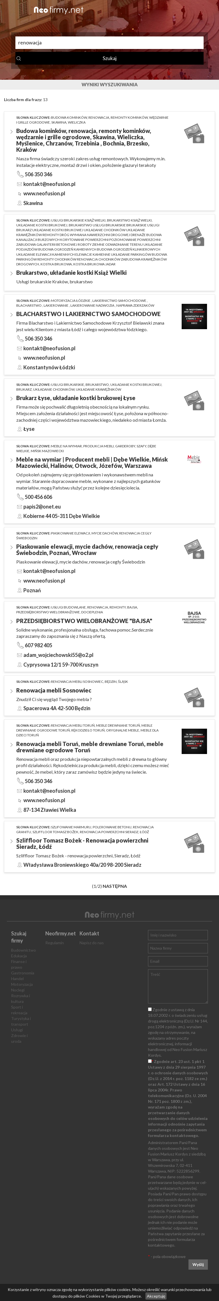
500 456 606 (38, 497)
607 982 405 (38, 645)
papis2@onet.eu (42, 506)
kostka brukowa (56, 264)
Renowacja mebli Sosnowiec (77, 681)
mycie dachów (105, 533)
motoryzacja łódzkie (71, 300)
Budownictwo (23, 950)
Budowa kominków (69, 117)
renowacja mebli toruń (73, 725)
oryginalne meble (122, 730)
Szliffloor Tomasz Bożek (55, 832)
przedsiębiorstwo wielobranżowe (48, 612)
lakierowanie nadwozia (92, 305)
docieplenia (92, 612)
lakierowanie (56, 305)
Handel (17, 978)
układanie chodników (53, 389)
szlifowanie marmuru (71, 827)
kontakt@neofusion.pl (49, 184)
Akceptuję (156, 1296)
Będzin (111, 681)
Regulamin (54, 942)
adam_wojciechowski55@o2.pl (58, 655)
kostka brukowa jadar (94, 264)
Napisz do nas (92, 942)
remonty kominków (129, 117)
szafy (141, 446)
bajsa (132, 607)
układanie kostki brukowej (41, 225)
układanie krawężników (98, 389)
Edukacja (19, 955)
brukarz (24, 389)
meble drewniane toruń (118, 725)
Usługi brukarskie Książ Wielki (78, 220)
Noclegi (18, 989)
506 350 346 (38, 174)
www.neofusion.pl (44, 193)
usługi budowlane (68, 607)
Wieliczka (77, 122)
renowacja (98, 117)
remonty (118, 607)
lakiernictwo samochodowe (119, 300)
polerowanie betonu (112, 827)
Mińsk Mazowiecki (47, 451)
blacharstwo (29, 305)
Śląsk (123, 681)
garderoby (125, 446)
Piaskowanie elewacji (70, 533)
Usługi (17, 1029)
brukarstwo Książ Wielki (129, 220)
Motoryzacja (22, 984)
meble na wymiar (66, 446)
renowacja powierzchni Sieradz (109, 832)
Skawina (58, 122)
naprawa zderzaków (135, 305)
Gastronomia (22, 972)
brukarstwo (97, 384)
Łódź (144, 832)
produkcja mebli (98, 446)
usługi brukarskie (67, 384)
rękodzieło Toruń (88, 730)
